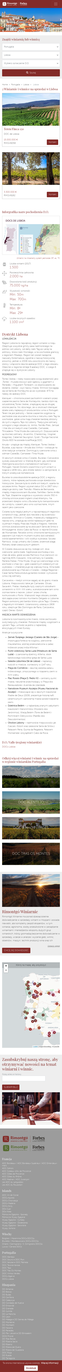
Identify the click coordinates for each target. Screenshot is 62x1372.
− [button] (6, 970)
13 (33, 995)
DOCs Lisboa (8, 747)
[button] (1, 20)
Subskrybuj (11, 1087)
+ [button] (6, 966)
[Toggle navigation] (56, 4)
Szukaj (31, 72)
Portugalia (15, 85)
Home (5, 85)
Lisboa (26, 85)
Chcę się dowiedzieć (16, 950)
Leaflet (35, 1047)
